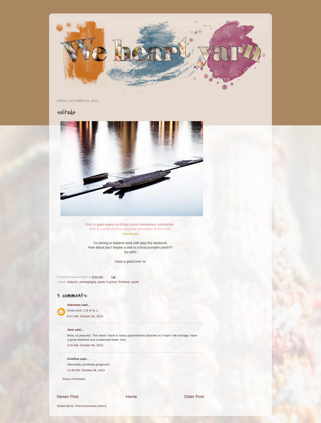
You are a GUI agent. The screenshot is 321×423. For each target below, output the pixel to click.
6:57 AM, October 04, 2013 (85, 316)
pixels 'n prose (107, 282)
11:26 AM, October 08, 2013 (86, 370)
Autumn (73, 282)
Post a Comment (74, 379)
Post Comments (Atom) (91, 406)
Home (131, 396)
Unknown (74, 305)
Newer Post (68, 396)
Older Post (194, 396)
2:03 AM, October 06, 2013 (85, 345)
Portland (124, 282)
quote (135, 282)
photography (88, 282)
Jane (70, 329)
